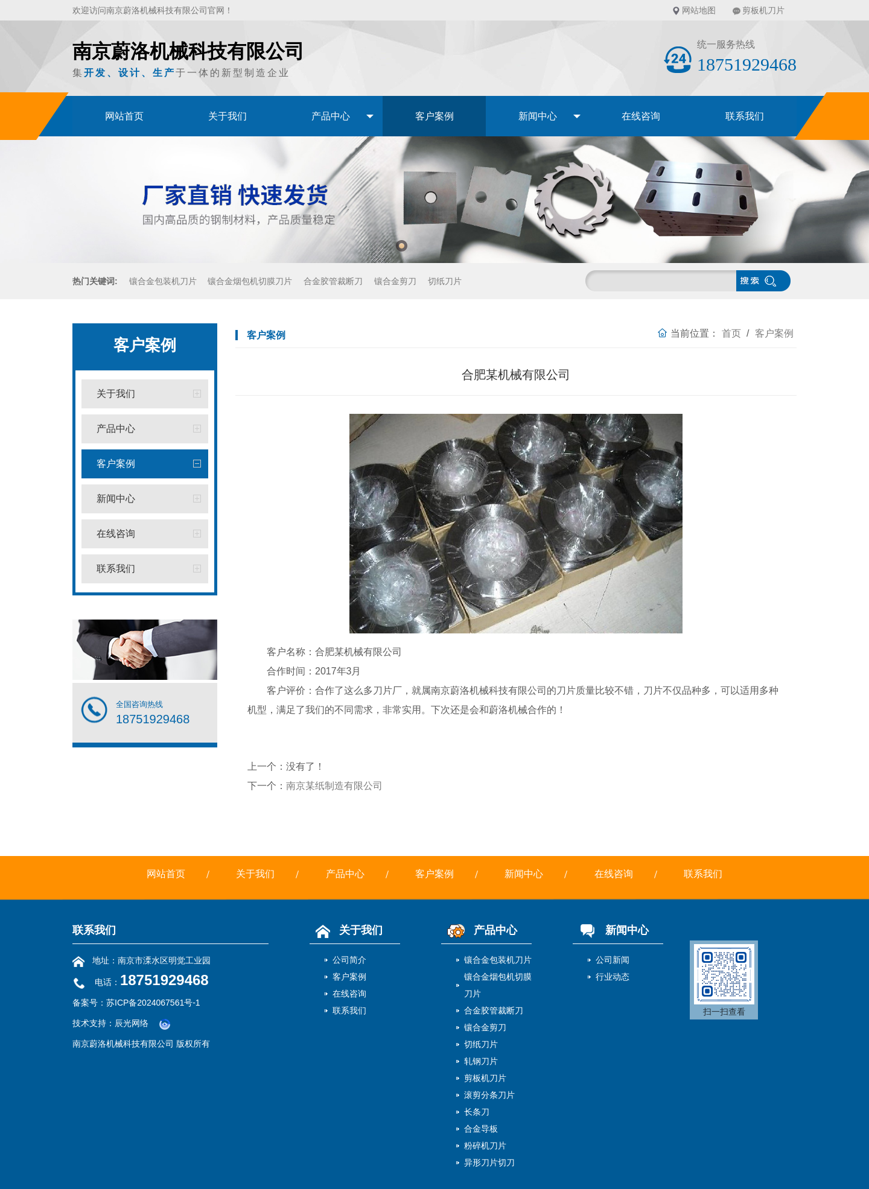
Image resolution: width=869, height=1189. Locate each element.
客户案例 (434, 116)
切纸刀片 (445, 281)
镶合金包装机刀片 (163, 281)
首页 (731, 333)
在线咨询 (641, 116)
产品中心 (330, 116)
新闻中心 (537, 116)
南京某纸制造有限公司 (334, 786)
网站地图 (699, 10)
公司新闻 (612, 960)
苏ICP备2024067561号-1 (153, 1002)
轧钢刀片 (481, 1061)
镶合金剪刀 (395, 281)
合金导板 (481, 1129)
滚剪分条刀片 (489, 1095)
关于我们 (227, 116)
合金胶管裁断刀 (333, 281)
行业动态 (612, 976)
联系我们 (744, 116)
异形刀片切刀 (489, 1162)
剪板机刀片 (763, 10)
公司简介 (349, 960)
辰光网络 (131, 1023)
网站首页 (124, 116)
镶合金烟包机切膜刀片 (250, 281)
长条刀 (476, 1112)
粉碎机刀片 (485, 1145)
